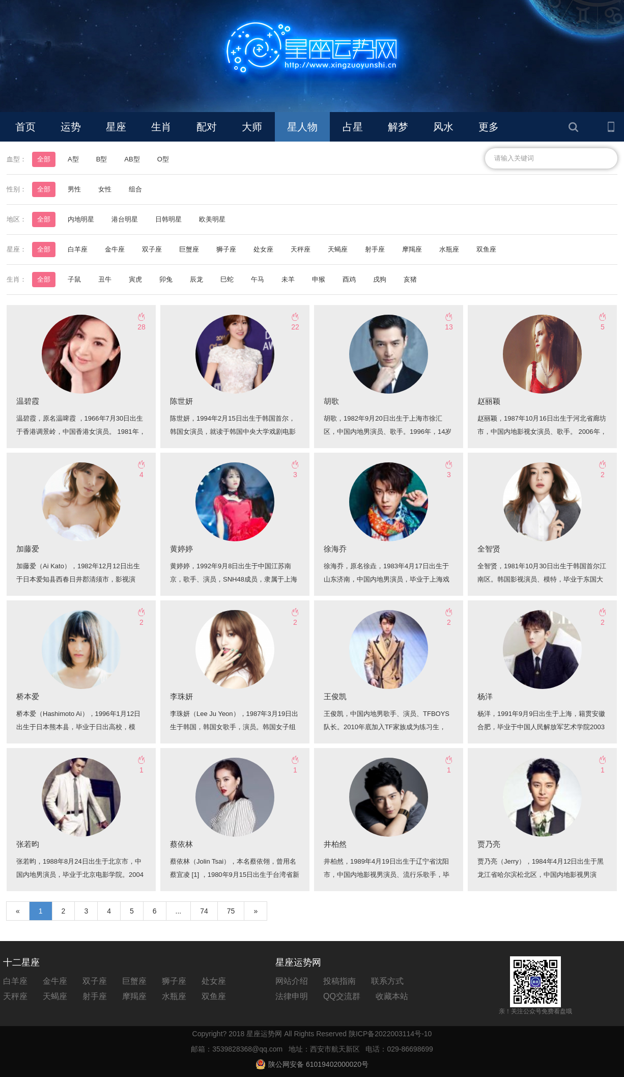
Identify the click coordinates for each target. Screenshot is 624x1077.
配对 (206, 126)
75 (231, 911)
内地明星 (81, 219)
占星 (353, 126)
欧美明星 (212, 219)
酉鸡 (349, 279)
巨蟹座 (189, 249)
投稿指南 (339, 981)
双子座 (152, 249)
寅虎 (135, 279)
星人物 (302, 126)
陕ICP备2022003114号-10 (390, 1034)
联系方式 (387, 981)
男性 (74, 189)
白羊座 (78, 249)
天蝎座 (338, 249)
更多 (488, 126)
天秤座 (300, 249)
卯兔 (166, 279)
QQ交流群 (341, 996)
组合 (135, 189)
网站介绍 (291, 981)
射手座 (375, 249)
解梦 (398, 126)
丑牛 (104, 279)
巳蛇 (227, 279)
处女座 (263, 249)
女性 (104, 189)
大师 (252, 126)
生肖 (161, 126)
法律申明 (291, 996)
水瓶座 (449, 249)
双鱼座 (486, 249)
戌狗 (379, 279)
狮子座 (226, 249)
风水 (443, 126)
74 (204, 911)
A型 (73, 159)
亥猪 (410, 279)
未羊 (288, 279)
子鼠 (74, 279)
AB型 (131, 159)
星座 (116, 126)
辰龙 (196, 279)
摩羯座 (412, 249)
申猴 (318, 279)
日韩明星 (168, 219)
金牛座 (115, 249)
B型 (101, 159)
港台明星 (124, 219)
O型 (163, 159)
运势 (71, 126)
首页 (25, 126)
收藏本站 (392, 996)
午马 (257, 279)
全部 (43, 159)
